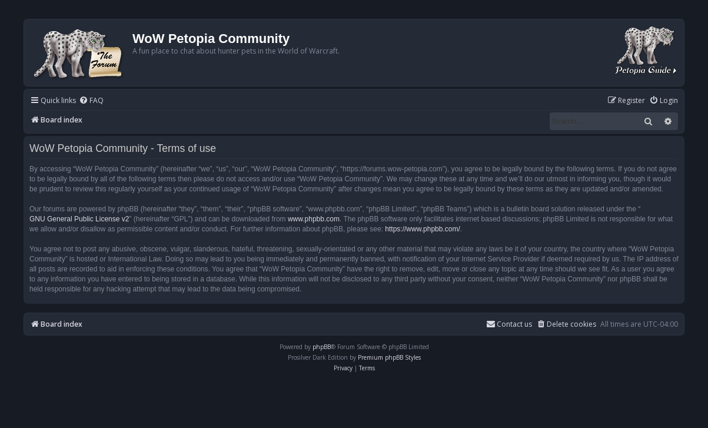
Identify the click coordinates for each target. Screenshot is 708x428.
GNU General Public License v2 (79, 219)
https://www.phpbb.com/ (422, 229)
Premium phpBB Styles (389, 357)
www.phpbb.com (314, 219)
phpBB (322, 347)
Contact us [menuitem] (509, 324)
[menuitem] (91, 101)
